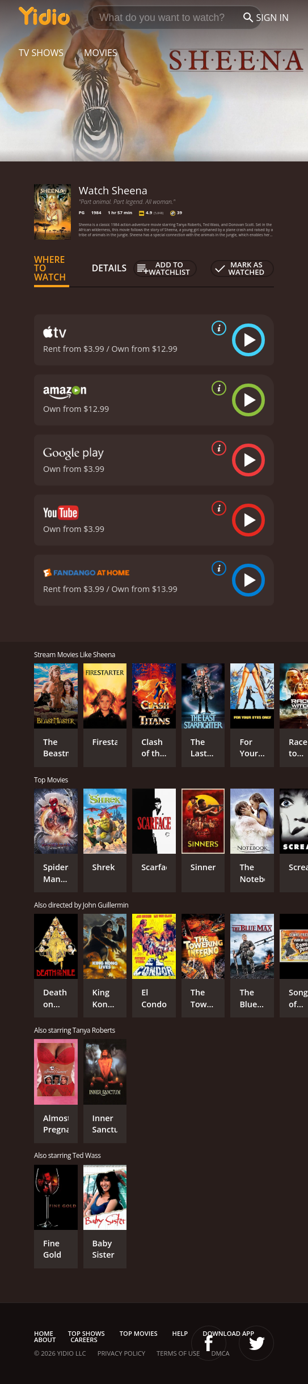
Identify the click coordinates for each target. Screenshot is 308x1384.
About (45, 1339)
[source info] (216, 328)
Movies (100, 52)
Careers (83, 1339)
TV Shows (41, 52)
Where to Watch (50, 268)
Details (109, 268)
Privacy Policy (121, 1353)
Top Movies (139, 1333)
